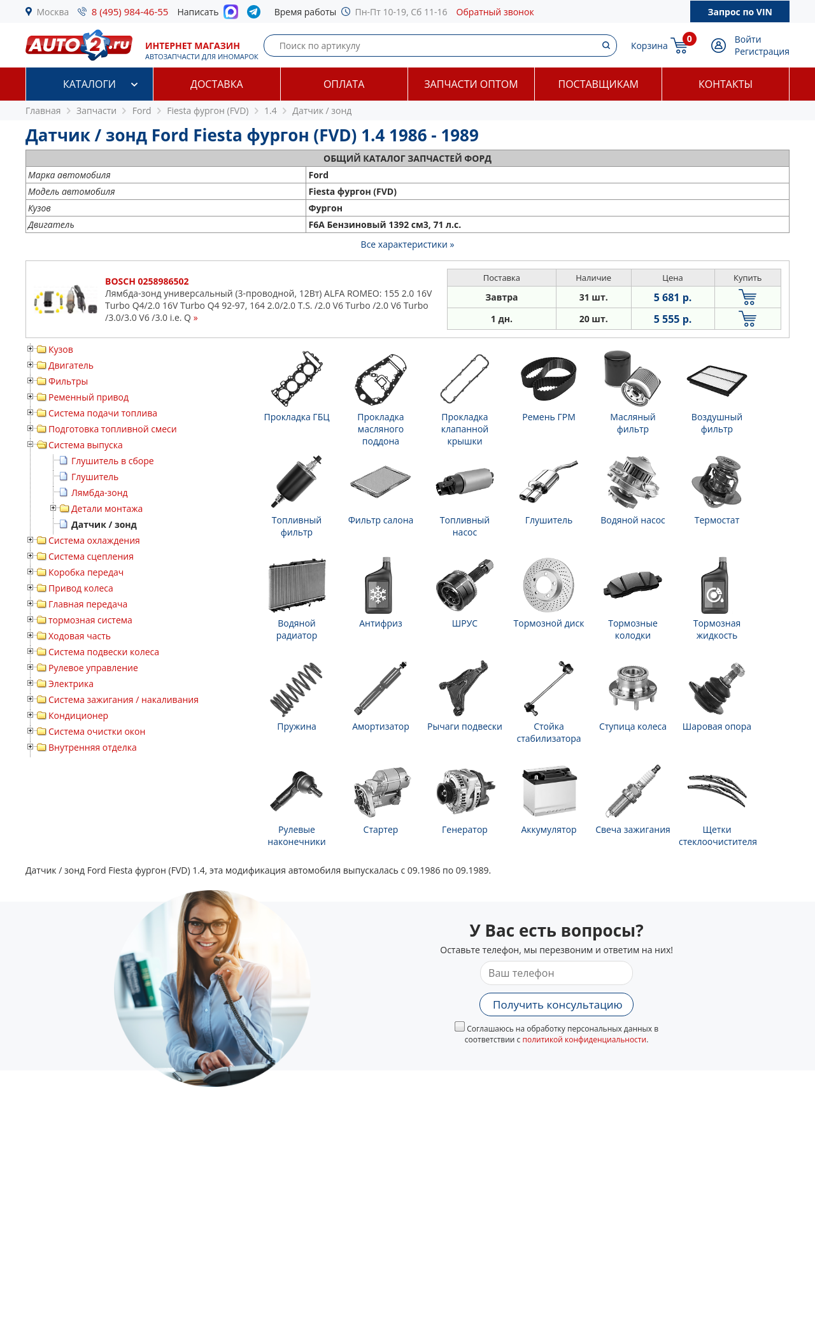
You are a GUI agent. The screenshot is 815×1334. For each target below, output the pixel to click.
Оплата (343, 84)
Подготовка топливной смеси (112, 429)
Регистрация (762, 51)
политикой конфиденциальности (584, 1039)
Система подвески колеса (103, 652)
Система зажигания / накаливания (123, 699)
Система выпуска (85, 445)
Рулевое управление (93, 668)
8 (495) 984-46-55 (130, 11)
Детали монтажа (107, 508)
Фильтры (68, 381)
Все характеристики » (408, 244)
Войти (748, 39)
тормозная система (90, 620)
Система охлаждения (94, 540)
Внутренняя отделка (92, 747)
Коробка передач (86, 572)
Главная (43, 110)
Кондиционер (78, 715)
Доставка (216, 84)
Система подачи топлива (102, 413)
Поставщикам (598, 84)
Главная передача (87, 604)
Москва (53, 12)
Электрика (71, 684)
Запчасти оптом (471, 84)
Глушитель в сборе (112, 461)
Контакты (725, 84)
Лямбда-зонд (99, 492)
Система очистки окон (96, 731)
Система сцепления (91, 556)
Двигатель (71, 365)
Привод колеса (80, 588)
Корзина (649, 45)
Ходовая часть (79, 636)
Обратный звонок (495, 12)
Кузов (60, 349)
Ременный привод (88, 397)
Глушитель (94, 477)
